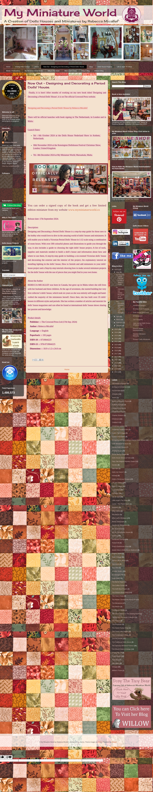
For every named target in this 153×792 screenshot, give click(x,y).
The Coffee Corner (118, 585)
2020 (116, 344)
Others (114, 536)
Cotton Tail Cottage (118, 433)
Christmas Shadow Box (120, 429)
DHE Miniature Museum (120, 444)
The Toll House (117, 638)
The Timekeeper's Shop (120, 635)
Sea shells (115, 564)
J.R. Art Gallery (117, 483)
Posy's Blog (86, 71)
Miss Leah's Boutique (119, 518)
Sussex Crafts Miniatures (141, 339)
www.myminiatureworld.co (84, 209)
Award (114, 398)
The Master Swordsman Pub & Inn (124, 599)
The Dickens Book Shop (120, 592)
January (119, 325)
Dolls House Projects (105, 67)
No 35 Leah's (116, 529)
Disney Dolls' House (119, 447)
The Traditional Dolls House (121, 642)
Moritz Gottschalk (118, 522)
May (118, 272)
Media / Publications (13, 71)
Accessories (116, 390)
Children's (115, 422)
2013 (116, 366)
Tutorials (115, 660)
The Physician (117, 624)
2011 (116, 372)
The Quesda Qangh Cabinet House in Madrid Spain (120, 279)
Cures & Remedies (118, 437)
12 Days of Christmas (119, 387)
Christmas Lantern (118, 426)
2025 (116, 329)
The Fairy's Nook (118, 596)
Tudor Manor (116, 656)
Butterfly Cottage (118, 405)
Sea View (115, 568)
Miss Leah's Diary (71, 71)
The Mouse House (118, 610)
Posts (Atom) (71, 376)
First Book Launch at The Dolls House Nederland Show (11, 291)
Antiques (115, 394)
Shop (91, 67)
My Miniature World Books (34, 71)
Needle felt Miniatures (119, 525)
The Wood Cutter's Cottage (121, 649)
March (118, 319)
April (118, 316)
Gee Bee (115, 468)
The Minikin (116, 607)
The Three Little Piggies (120, 631)
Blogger (114, 742)
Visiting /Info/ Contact (22, 67)
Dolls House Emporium (141, 312)
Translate (16, 278)
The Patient (116, 621)
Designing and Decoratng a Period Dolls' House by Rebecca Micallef (57, 108)
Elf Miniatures (137, 316)
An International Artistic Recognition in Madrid (120, 292)
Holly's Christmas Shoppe (121, 479)
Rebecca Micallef (10, 142)
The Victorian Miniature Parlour (122, 646)
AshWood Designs (139, 305)
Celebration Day (117, 412)
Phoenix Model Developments (138, 329)
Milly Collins (116, 511)
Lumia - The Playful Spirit (120, 504)
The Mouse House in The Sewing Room (125, 614)
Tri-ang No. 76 (117, 653)
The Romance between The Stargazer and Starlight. (120, 307)
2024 (116, 332)
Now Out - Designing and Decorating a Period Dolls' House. (64, 67)
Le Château (116, 490)
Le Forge (115, 493)
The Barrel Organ (118, 582)
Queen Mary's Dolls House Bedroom (124, 550)
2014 (116, 363)
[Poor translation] (9, 757)
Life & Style (116, 497)
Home (8, 67)
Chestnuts (115, 419)
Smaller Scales (117, 571)
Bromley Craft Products (141, 309)
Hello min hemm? (118, 472)
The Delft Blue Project (119, 589)
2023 (116, 335)
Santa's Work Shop (118, 560)
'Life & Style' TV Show (124, 67)
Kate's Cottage (117, 486)
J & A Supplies (138, 319)
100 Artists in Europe (119, 383)
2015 (116, 360)
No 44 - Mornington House (121, 532)
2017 (116, 354)
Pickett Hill (115, 543)
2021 (116, 341)
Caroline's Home (117, 408)
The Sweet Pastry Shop (120, 628)
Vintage (114, 667)
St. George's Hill (117, 575)
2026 (116, 269)
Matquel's (115, 507)
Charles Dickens (117, 415)
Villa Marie (115, 663)
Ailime (100, 742)
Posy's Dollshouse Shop (120, 546)
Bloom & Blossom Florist (120, 401)
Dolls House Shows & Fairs (121, 458)
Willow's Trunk (117, 670)
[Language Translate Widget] (14, 275)
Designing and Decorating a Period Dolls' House (128, 440)
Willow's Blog (98, 71)
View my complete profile (10, 166)
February (119, 322)
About (37, 67)
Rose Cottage (117, 557)
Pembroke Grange (118, 539)
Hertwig (114, 475)
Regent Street (117, 553)
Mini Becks (116, 514)
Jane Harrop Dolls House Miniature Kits (141, 324)
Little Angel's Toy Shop (120, 500)
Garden (114, 465)
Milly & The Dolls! (54, 71)
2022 (116, 338)
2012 (116, 369)
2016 (116, 357)
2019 (116, 347)
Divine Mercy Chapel (119, 454)
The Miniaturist (117, 603)
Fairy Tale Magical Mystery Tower (123, 461)
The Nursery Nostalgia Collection (123, 617)
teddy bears (116, 578)
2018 (116, 350)
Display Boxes (117, 451)
